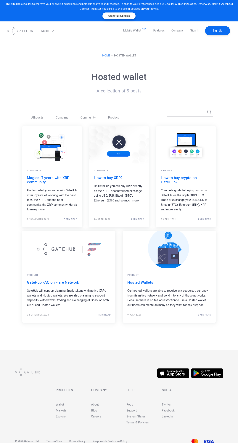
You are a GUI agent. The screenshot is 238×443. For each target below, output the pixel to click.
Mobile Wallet (134, 30)
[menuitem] (33, 115)
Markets (61, 410)
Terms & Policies (137, 422)
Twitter (166, 404)
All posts (33, 114)
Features (159, 30)
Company (177, 30)
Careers (96, 416)
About (95, 404)
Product (86, 114)
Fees (129, 404)
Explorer (61, 416)
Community (69, 114)
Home (106, 55)
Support (131, 410)
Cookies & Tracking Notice (180, 3)
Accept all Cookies (119, 15)
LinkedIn (167, 416)
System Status (136, 416)
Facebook (168, 410)
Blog (94, 410)
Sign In (194, 30)
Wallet (48, 30)
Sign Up (218, 30)
